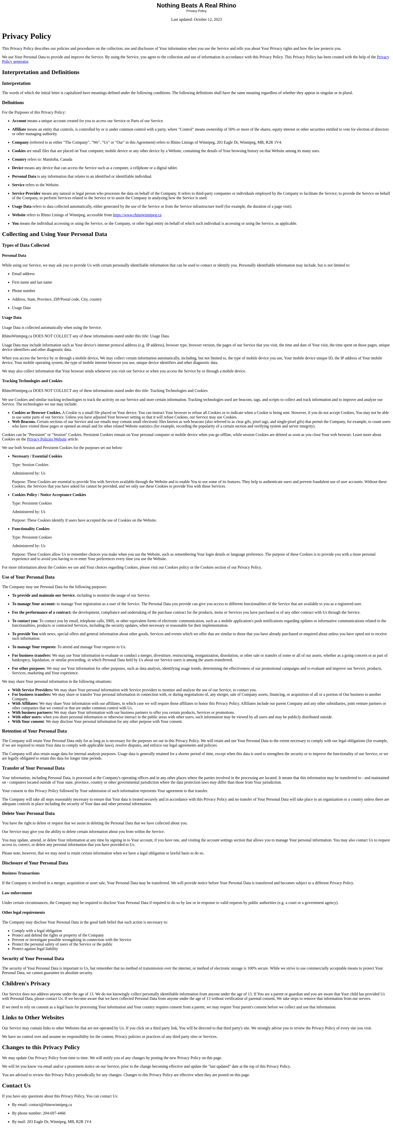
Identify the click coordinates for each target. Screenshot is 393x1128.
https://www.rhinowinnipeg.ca (137, 215)
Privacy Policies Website (47, 439)
